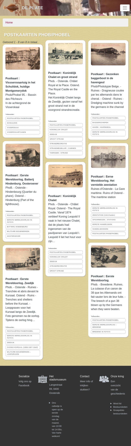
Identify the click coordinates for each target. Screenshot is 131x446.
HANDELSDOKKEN (100, 229)
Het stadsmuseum (57, 378)
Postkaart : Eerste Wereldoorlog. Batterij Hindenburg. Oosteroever (21, 179)
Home (9, 22)
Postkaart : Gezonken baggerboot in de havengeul (105, 78)
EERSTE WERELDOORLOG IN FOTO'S (19, 221)
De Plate (32, 7)
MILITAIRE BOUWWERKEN (18, 231)
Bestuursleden (120, 407)
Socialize (24, 376)
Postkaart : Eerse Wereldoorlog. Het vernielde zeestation (104, 180)
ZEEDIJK (10, 342)
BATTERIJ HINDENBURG (17, 227)
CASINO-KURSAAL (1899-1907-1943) (22, 347)
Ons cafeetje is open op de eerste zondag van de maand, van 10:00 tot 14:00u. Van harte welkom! (57, 419)
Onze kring (117, 376)
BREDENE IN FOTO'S (101, 332)
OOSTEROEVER (13, 236)
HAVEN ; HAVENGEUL (102, 127)
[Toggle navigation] (125, 7)
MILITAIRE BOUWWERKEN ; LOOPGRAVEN (18, 353)
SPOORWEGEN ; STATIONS (104, 220)
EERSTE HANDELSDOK (102, 224)
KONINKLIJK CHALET (59, 129)
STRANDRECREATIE (58, 144)
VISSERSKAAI (13, 127)
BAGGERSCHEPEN (100, 122)
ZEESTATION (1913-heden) (104, 215)
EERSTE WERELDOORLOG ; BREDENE (104, 326)
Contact (84, 376)
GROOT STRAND (57, 139)
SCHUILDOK (12, 123)
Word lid (117, 403)
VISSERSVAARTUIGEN (16, 132)
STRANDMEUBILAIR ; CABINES (63, 148)
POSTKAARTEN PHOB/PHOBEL (20, 118)
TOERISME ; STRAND (59, 153)
